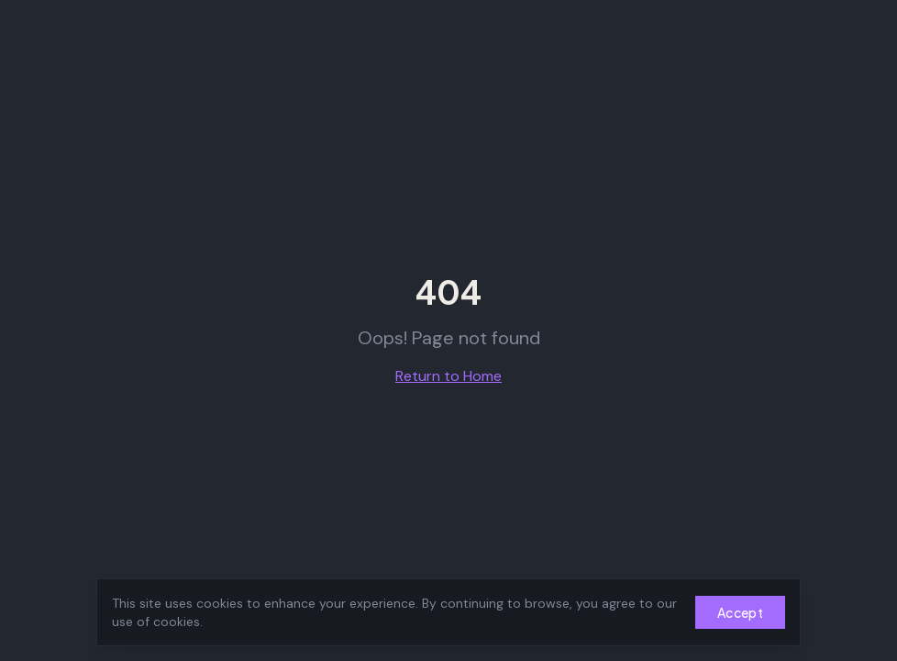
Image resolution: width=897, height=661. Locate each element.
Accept (740, 612)
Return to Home (448, 376)
